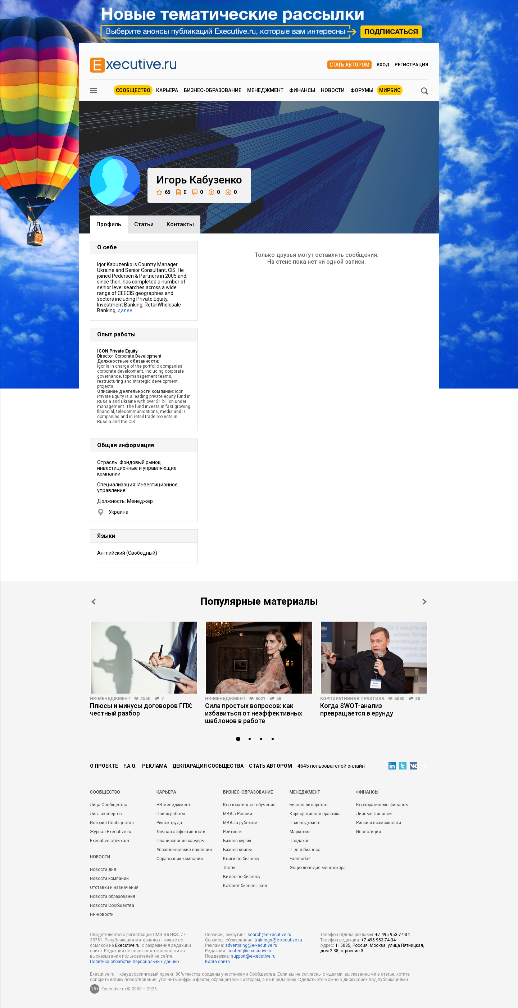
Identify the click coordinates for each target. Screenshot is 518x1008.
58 (278, 698)
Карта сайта (217, 961)
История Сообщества (112, 822)
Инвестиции (368, 831)
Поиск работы (170, 813)
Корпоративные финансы (382, 804)
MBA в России (237, 813)
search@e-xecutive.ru (269, 934)
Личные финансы (374, 813)
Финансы (302, 90)
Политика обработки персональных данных (135, 961)
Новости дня (103, 869)
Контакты (180, 224)
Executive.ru (127, 945)
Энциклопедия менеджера (318, 867)
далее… (127, 310)
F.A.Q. (130, 766)
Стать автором (349, 65)
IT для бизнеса (305, 849)
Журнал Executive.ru (110, 831)
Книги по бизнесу (241, 858)
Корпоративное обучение (249, 804)
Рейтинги (232, 831)
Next (424, 601)
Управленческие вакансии (184, 849)
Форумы (361, 90)
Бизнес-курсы (237, 840)
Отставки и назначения (114, 887)
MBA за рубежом (240, 822)
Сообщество (133, 90)
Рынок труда (169, 822)
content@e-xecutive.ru (250, 950)
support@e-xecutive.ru (253, 956)
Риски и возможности (378, 822)
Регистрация (411, 64)
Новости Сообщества (112, 905)
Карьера (167, 90)
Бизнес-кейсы (237, 849)
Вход (383, 64)
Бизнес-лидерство (308, 804)
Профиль (108, 224)
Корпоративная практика (352, 698)
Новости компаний (109, 878)
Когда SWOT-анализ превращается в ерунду (356, 709)
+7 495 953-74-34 (392, 934)
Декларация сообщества (208, 766)
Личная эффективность (180, 831)
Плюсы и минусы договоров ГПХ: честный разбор (141, 709)
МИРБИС (389, 90)
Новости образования (112, 896)
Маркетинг (300, 831)
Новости (333, 90)
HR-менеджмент (110, 698)
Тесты (229, 867)
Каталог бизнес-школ (245, 885)
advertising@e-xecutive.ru (251, 945)
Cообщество (105, 792)
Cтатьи (144, 224)
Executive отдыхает (110, 840)
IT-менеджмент (305, 822)
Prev (93, 601)
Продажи (299, 840)
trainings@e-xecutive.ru (278, 940)
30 (417, 698)
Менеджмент (265, 90)
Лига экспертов (106, 813)
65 (163, 192)
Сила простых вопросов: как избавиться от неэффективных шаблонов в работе (253, 713)
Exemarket (300, 858)
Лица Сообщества (108, 804)
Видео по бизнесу (241, 876)
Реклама (154, 766)
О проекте (104, 766)
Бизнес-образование (212, 90)
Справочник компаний (179, 858)
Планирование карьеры (180, 840)
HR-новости (102, 914)
